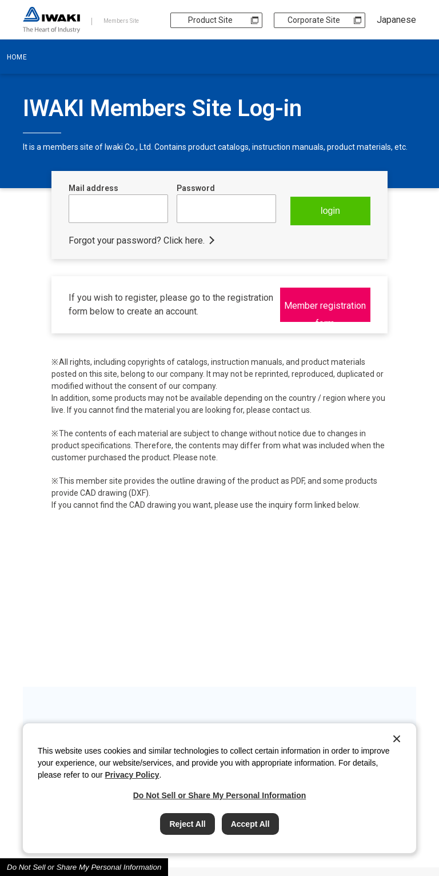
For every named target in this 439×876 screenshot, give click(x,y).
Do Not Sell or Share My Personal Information (84, 867)
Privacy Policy (132, 774)
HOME (17, 57)
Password (196, 188)
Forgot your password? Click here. (137, 239)
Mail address (93, 188)
